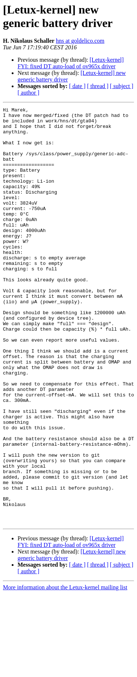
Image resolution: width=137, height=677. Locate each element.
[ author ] (28, 93)
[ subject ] (121, 86)
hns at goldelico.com (80, 41)
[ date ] (77, 86)
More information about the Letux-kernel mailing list (65, 671)
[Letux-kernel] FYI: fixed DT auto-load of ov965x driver (71, 63)
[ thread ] (98, 86)
